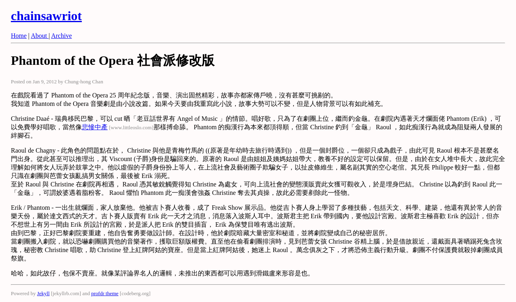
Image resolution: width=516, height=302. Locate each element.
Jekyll (43, 293)
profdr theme (105, 293)
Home (19, 35)
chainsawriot (46, 15)
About (39, 35)
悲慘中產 (95, 127)
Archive (61, 35)
